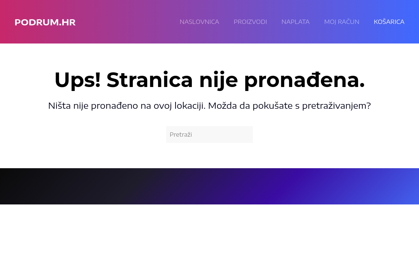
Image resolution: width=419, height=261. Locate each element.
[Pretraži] (209, 134)
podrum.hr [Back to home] (45, 21)
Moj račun (341, 21)
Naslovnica (199, 21)
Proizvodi (250, 21)
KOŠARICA (389, 21)
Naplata (296, 21)
